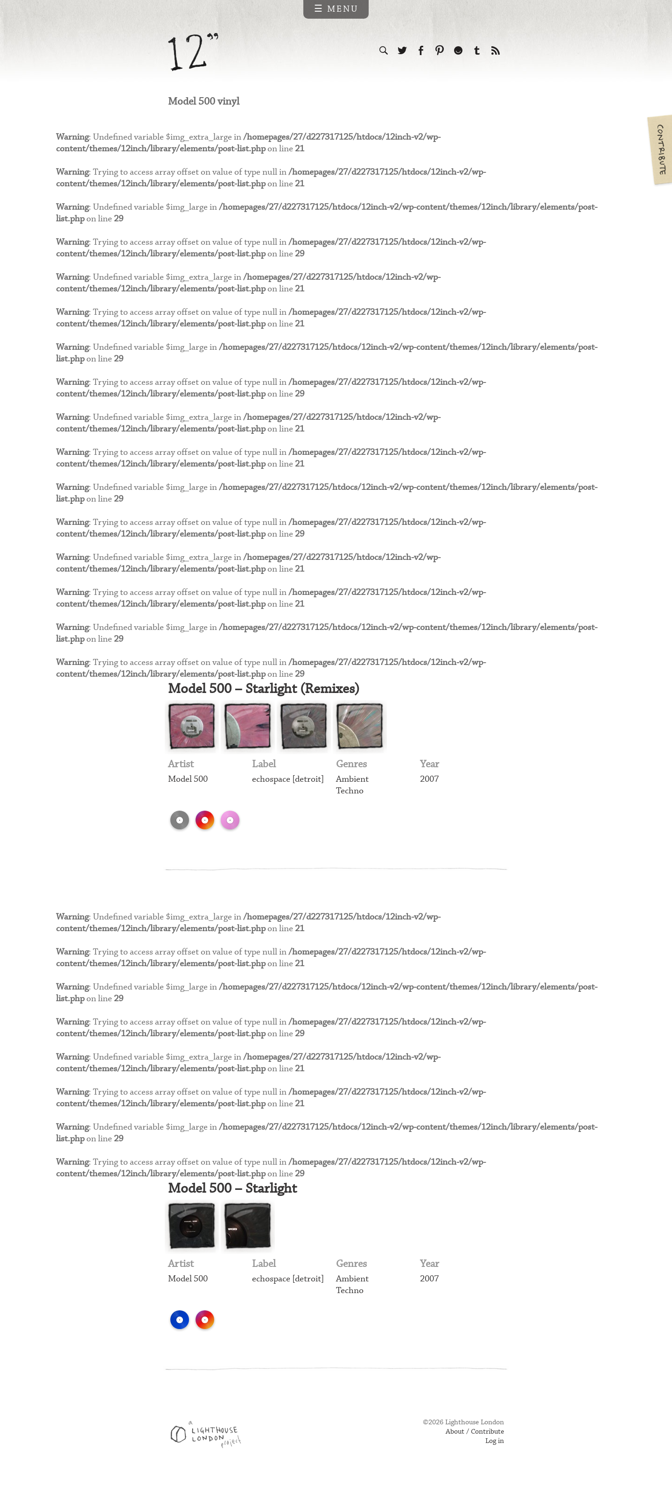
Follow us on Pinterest (440, 50)
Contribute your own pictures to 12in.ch (659, 149)
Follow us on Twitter (402, 50)
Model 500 (188, 781)
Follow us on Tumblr (477, 50)
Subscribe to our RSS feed (496, 50)
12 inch (193, 52)
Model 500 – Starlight (234, 1191)
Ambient (352, 781)
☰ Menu (336, 9)
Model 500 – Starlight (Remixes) (267, 690)
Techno (350, 793)
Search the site (384, 50)
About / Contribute (475, 1434)
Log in (494, 1444)
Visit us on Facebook (421, 50)
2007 (429, 781)
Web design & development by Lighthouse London (209, 1439)
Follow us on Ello (458, 50)
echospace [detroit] (288, 781)
